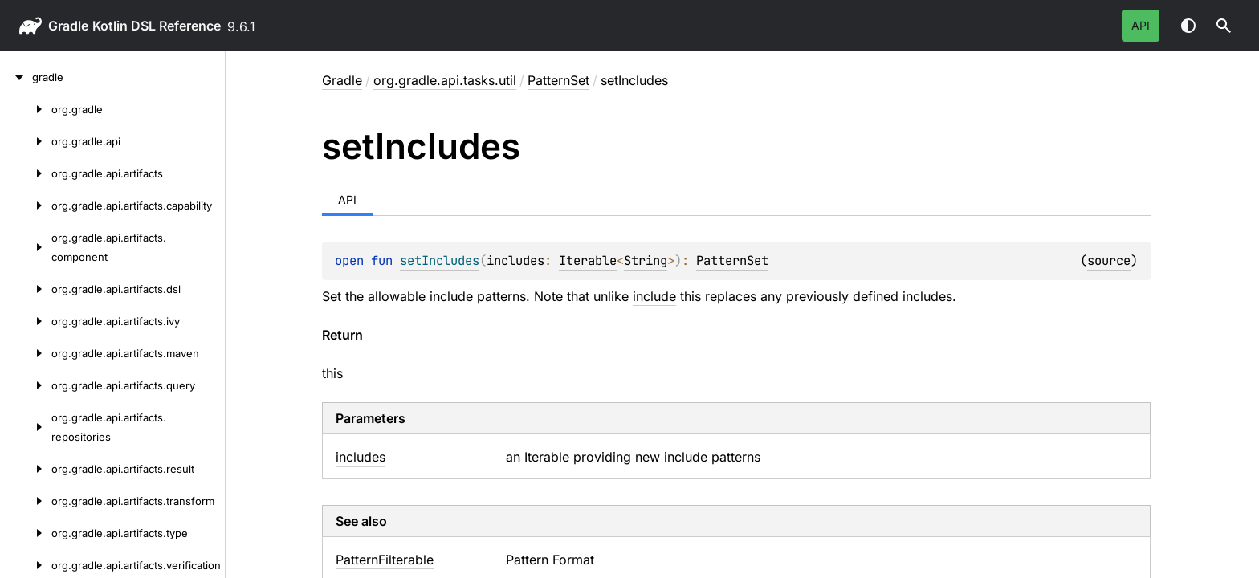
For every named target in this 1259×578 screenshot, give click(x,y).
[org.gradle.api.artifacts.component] (25, 247)
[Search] (1224, 26)
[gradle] (16, 77)
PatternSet (558, 80)
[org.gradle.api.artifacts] (25, 173)
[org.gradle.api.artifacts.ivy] (25, 321)
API (1140, 25)
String (645, 260)
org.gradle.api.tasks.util (444, 80)
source (1109, 260)
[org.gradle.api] (25, 141)
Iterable (588, 260)
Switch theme (1188, 26)
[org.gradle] (25, 109)
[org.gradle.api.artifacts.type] (25, 533)
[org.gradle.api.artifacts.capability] (25, 205)
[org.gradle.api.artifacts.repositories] (25, 427)
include (654, 296)
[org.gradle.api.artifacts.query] (25, 385)
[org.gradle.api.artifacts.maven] (25, 353)
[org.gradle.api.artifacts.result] (25, 469)
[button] (1224, 26)
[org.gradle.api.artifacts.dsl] (25, 289)
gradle (68, 26)
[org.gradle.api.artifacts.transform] (25, 501)
